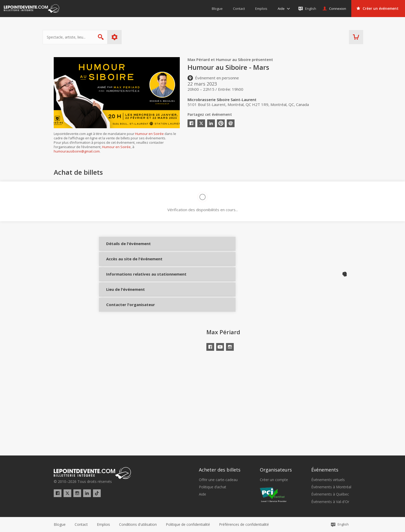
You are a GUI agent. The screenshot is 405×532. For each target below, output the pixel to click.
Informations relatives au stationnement (123, 291)
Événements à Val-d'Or (330, 501)
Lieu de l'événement (123, 311)
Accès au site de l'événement (123, 269)
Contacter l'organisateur (123, 330)
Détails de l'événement (123, 247)
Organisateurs (276, 470)
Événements (324, 470)
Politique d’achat (212, 487)
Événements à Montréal (331, 487)
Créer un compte (274, 479)
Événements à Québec (330, 494)
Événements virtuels (328, 479)
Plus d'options (126, 37)
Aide (202, 494)
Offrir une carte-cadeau (218, 479)
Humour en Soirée (149, 133)
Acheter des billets (219, 470)
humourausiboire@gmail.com (77, 151)
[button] (244, 524)
